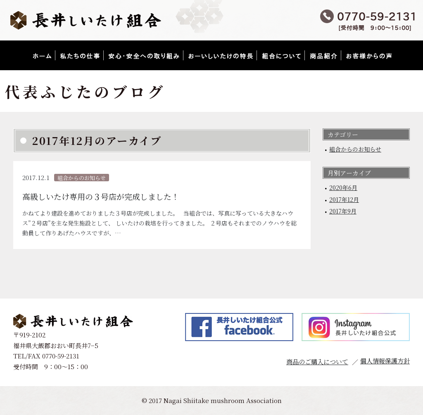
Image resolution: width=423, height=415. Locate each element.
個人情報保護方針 (385, 360)
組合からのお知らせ (355, 149)
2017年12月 (344, 199)
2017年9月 (342, 211)
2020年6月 (343, 187)
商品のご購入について (317, 361)
